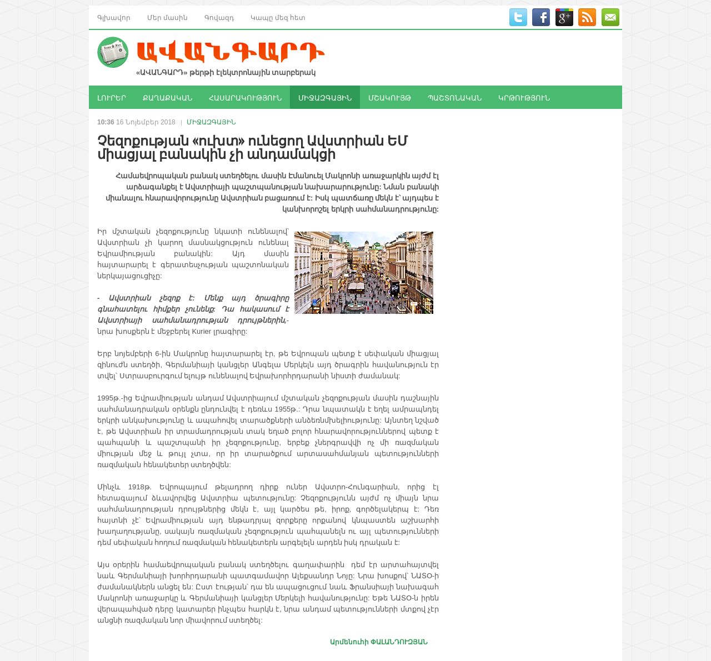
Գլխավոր (114, 17)
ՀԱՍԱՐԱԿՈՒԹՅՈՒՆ (245, 97)
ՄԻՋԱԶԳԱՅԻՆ (325, 97)
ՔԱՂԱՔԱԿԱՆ (167, 97)
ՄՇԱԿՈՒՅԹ (389, 97)
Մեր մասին (167, 17)
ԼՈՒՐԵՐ (111, 97)
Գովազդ (219, 17)
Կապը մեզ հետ (278, 17)
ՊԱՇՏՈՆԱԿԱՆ (455, 97)
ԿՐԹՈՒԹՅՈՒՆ (524, 97)
